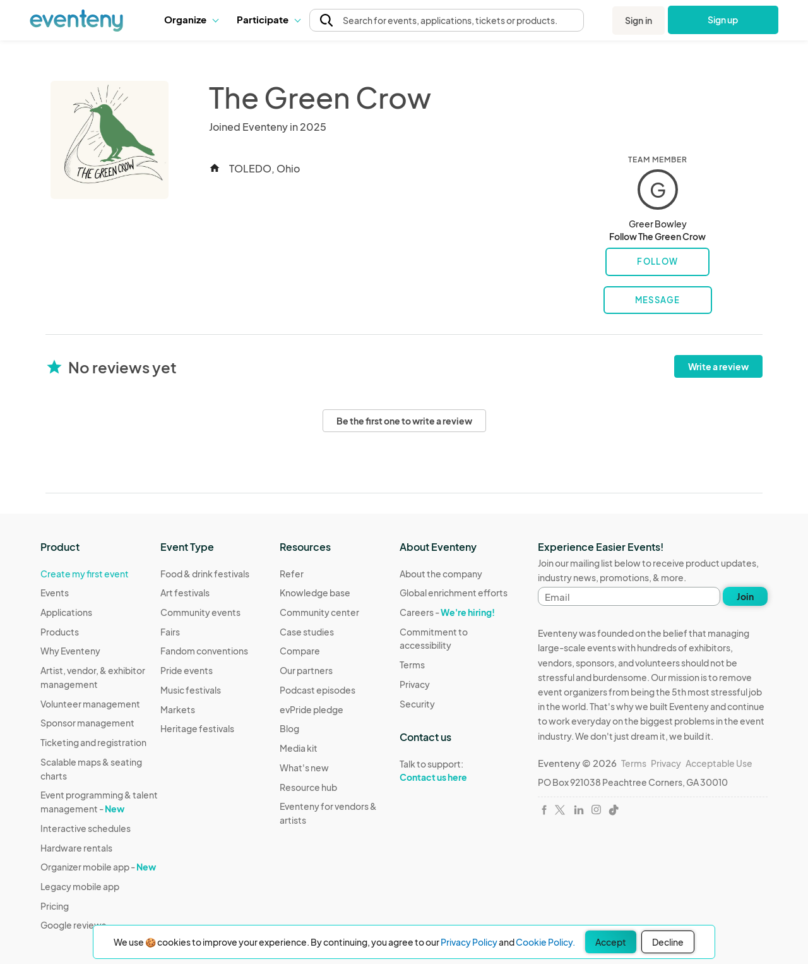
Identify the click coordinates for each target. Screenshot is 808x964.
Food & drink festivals (204, 573)
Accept (610, 942)
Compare (300, 650)
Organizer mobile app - (98, 866)
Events (54, 592)
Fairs (170, 631)
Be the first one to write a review (404, 420)
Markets (177, 709)
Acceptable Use (719, 763)
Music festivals (190, 690)
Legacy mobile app (79, 886)
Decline (668, 942)
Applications (66, 612)
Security (417, 703)
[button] (191, 20)
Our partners (306, 670)
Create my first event (84, 573)
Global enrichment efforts (454, 592)
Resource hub (308, 787)
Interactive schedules (85, 828)
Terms (412, 664)
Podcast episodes (317, 690)
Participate (268, 19)
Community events (200, 612)
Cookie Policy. (545, 942)
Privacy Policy (469, 942)
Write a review (718, 366)
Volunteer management (90, 703)
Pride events (186, 670)
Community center (319, 612)
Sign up (723, 19)
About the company (441, 573)
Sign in (638, 20)
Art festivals (185, 592)
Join (745, 596)
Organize (191, 19)
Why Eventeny (70, 650)
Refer (292, 573)
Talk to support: (460, 770)
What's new (304, 767)
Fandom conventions (204, 650)
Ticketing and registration (93, 742)
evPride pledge (311, 709)
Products (59, 631)
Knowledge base (315, 592)
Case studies (307, 631)
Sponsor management (87, 722)
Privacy (415, 684)
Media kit (299, 748)
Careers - (447, 612)
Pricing (54, 906)
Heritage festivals (197, 728)
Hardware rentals (76, 847)
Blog (289, 728)
